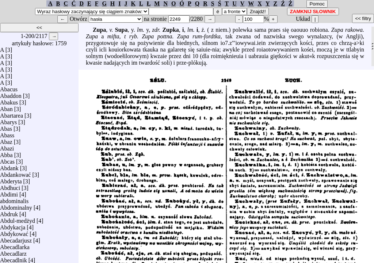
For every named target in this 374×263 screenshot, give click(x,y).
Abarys (8, 120)
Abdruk (9, 212)
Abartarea (11, 114)
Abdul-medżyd (17, 219)
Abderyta (11, 179)
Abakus (9, 101)
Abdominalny (16, 206)
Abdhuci (10, 186)
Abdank (9, 166)
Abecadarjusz (16, 239)
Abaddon (11, 94)
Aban (6, 107)
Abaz (6, 140)
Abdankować (15, 173)
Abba (6, 153)
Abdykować (14, 232)
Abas (6, 127)
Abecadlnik (13, 258)
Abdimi (9, 193)
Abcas (7, 160)
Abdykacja (12, 225)
